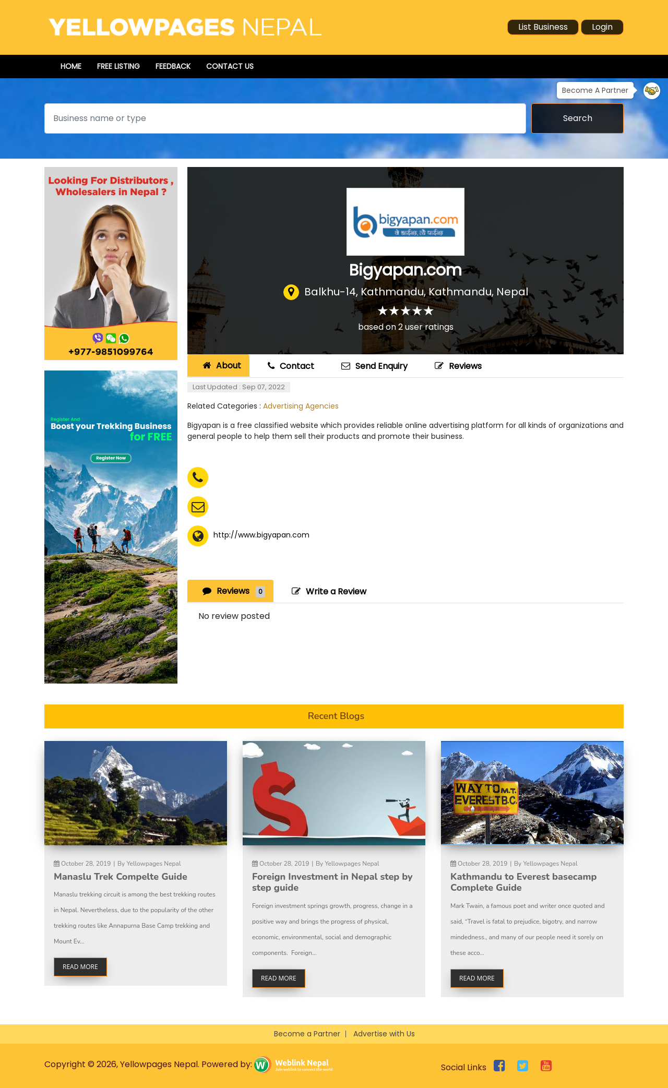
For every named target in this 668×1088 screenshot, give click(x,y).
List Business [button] (543, 27)
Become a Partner (307, 1034)
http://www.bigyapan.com (261, 535)
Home (71, 66)
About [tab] (220, 365)
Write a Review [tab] (327, 591)
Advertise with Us (384, 1034)
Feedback (173, 66)
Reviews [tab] (232, 591)
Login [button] (602, 27)
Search (577, 118)
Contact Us (230, 66)
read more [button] (80, 966)
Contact (289, 366)
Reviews (457, 366)
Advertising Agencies (301, 406)
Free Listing (118, 66)
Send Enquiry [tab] (373, 366)
